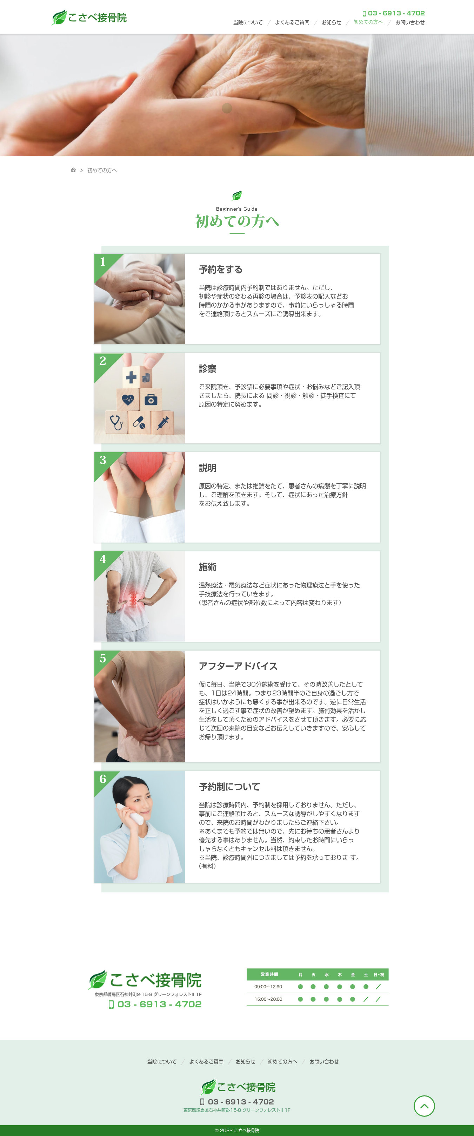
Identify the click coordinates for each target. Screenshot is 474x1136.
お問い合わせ (410, 22)
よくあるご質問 (292, 22)
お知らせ (331, 22)
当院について (248, 22)
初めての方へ (368, 22)
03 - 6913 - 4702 (394, 13)
